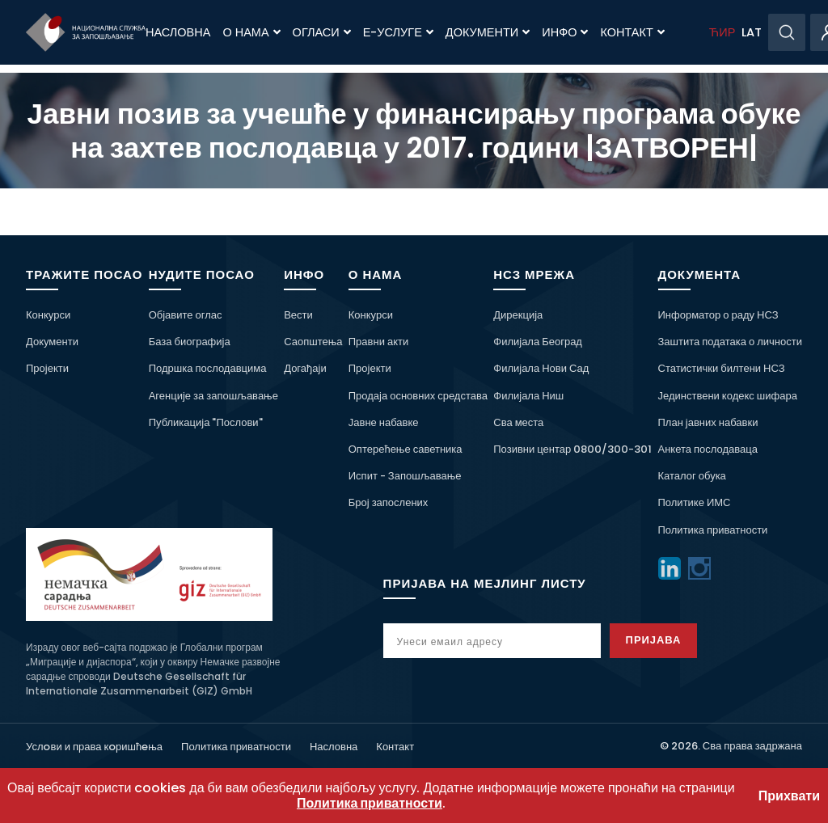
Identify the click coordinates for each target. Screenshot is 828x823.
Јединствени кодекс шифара (727, 395)
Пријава (654, 640)
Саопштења (313, 341)
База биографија (189, 341)
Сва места (518, 422)
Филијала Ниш (528, 395)
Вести (298, 315)
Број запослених (389, 502)
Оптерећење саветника (406, 449)
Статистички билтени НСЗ (721, 368)
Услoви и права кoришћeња (94, 746)
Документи (488, 32)
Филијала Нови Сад (541, 368)
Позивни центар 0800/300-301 (572, 449)
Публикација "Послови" (206, 422)
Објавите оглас (185, 315)
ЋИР (722, 32)
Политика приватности (713, 530)
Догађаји (305, 368)
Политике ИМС (694, 502)
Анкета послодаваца (708, 449)
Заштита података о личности (730, 341)
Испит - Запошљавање (405, 475)
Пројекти (47, 368)
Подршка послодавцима (208, 368)
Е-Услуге (398, 32)
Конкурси (48, 315)
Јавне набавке (384, 422)
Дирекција (518, 315)
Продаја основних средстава (418, 395)
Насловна (178, 32)
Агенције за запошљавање (213, 395)
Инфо (565, 32)
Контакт (632, 32)
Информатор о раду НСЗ (718, 315)
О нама (251, 32)
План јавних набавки (708, 422)
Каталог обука (692, 475)
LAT (751, 32)
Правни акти (378, 341)
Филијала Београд (537, 341)
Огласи (322, 32)
